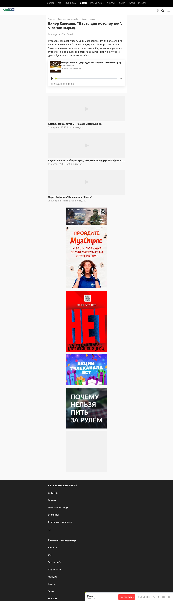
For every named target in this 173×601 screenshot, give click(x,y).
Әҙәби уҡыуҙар (88, 19)
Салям (132, 3)
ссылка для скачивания (62, 84)
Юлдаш (83, 3)
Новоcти (50, 3)
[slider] (86, 78)
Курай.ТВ (142, 3)
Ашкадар (111, 3)
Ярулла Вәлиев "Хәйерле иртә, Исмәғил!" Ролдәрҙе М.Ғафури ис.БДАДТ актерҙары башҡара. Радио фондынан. (86, 160)
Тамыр (122, 3)
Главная (51, 19)
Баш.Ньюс (53, 493)
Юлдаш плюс (97, 3)
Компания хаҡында (58, 507)
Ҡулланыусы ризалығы (60, 522)
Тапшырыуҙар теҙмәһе (68, 19)
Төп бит (52, 500)
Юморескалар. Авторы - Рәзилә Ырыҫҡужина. (75, 123)
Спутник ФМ (70, 3)
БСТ (59, 3)
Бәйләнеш (53, 515)
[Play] (52, 78)
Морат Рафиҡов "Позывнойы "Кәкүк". (70, 197)
